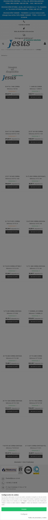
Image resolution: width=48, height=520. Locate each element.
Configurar (24, 514)
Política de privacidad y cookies (37, 518)
